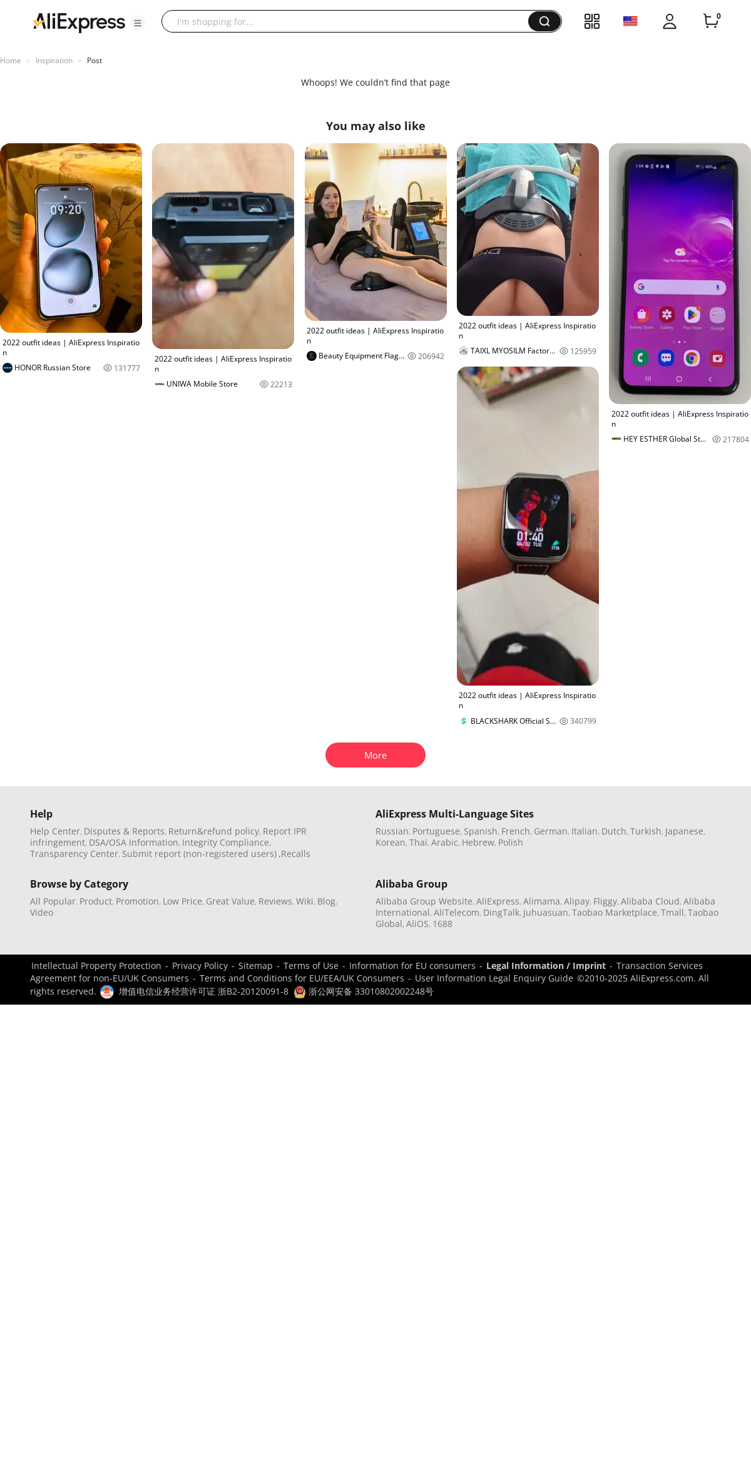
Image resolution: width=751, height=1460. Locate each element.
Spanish (481, 831)
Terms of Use (311, 965)
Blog (326, 901)
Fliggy (605, 901)
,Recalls (294, 853)
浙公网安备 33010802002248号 (364, 991)
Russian (392, 831)
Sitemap (255, 965)
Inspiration (54, 60)
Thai (418, 842)
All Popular (53, 901)
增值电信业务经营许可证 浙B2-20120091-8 (204, 991)
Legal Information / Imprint (546, 965)
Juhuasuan (545, 912)
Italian (584, 831)
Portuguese (436, 831)
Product (95, 901)
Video (41, 912)
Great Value (230, 901)
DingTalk (501, 912)
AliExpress (497, 901)
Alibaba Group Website (424, 901)
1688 (442, 924)
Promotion (137, 901)
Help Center (55, 831)
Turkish (646, 831)
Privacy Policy (200, 965)
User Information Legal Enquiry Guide (494, 978)
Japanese (684, 831)
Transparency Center (74, 853)
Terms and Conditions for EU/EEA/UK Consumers (302, 978)
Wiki (305, 901)
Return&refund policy (213, 831)
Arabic (444, 842)
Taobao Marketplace (614, 912)
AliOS (417, 924)
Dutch (613, 831)
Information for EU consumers (412, 965)
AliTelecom (456, 912)
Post (94, 60)
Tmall (672, 912)
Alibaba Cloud (650, 901)
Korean (391, 842)
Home (10, 60)
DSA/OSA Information (133, 842)
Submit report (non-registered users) (199, 853)
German (551, 831)
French (515, 831)
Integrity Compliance (225, 842)
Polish (510, 842)
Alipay (577, 901)
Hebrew (478, 842)
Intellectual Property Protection (96, 965)
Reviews (275, 901)
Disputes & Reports (124, 831)
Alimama (541, 901)
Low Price (182, 901)
